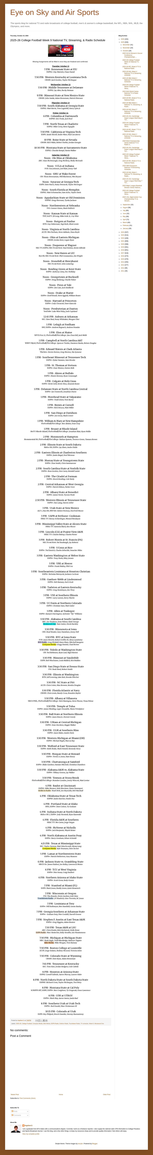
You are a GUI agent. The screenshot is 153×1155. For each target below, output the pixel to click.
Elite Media (46, 1023)
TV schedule (84, 1023)
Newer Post (15, 1094)
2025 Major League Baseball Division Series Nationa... (132, 186)
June (124, 213)
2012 (123, 268)
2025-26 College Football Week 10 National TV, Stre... (130, 62)
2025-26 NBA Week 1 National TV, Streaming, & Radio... (132, 104)
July (124, 210)
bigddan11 (29, 1125)
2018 (123, 250)
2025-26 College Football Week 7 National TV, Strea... (130, 156)
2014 (123, 262)
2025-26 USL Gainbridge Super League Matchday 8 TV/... (132, 149)
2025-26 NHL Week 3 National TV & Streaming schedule (131, 111)
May (124, 216)
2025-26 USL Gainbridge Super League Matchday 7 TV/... (132, 181)
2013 (123, 265)
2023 (123, 235)
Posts (14, 1111)
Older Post (106, 1094)
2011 (123, 271)
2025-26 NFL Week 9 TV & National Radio (131, 67)
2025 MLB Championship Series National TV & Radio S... (131, 143)
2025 (123, 42)
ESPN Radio (55, 1023)
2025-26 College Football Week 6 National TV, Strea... (130, 192)
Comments (16, 1115)
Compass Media (37, 1023)
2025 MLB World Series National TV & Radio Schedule (130, 93)
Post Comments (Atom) (27, 1098)
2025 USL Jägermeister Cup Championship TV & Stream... (132, 199)
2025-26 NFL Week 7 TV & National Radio (131, 130)
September (127, 205)
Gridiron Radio (63, 1023)
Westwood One (99, 1023)
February (126, 225)
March (125, 222)
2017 (123, 253)
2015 (123, 259)
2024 (123, 232)
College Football (27, 1023)
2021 (123, 241)
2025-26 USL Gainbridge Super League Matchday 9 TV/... (132, 118)
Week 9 (91, 1023)
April (124, 219)
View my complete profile (30, 1134)
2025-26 (18, 1023)
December (126, 45)
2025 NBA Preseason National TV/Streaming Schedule (131, 167)
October (126, 51)
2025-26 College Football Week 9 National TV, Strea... (130, 86)
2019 (123, 247)
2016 (123, 256)
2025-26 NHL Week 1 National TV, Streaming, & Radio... (132, 174)
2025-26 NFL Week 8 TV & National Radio (131, 99)
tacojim (80, 1144)
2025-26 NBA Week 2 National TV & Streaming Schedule (131, 80)
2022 (123, 238)
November (126, 48)
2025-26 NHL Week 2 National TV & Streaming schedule (131, 136)
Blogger (94, 1144)
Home (61, 1094)
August (125, 207)
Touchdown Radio (74, 1023)
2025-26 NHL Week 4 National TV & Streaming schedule (131, 73)
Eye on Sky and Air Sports (54, 12)
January (126, 228)
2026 (123, 39)
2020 (123, 244)
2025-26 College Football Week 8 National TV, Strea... (130, 124)
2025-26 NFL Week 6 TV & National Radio (131, 162)
